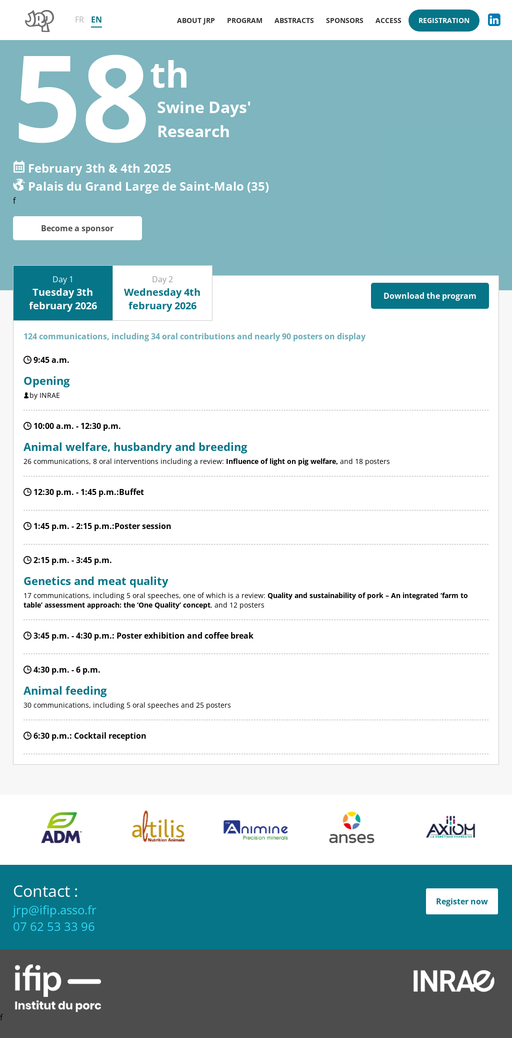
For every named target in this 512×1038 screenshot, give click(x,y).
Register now (462, 901)
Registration (444, 20)
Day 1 (63, 293)
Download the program (430, 295)
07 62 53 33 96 (54, 926)
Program (244, 20)
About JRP (196, 20)
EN (96, 19)
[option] (84, 830)
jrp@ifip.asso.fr (54, 909)
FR (79, 19)
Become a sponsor (77, 228)
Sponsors (345, 20)
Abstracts (294, 20)
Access (389, 20)
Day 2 (162, 293)
